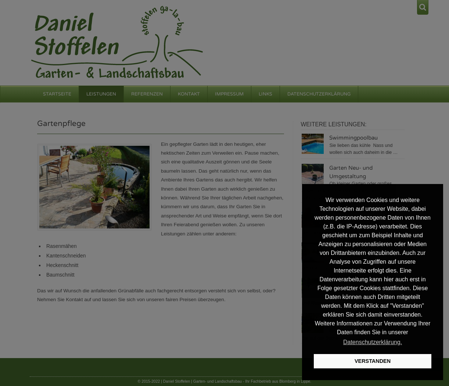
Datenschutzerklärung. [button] (372, 342)
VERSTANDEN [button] (373, 361)
